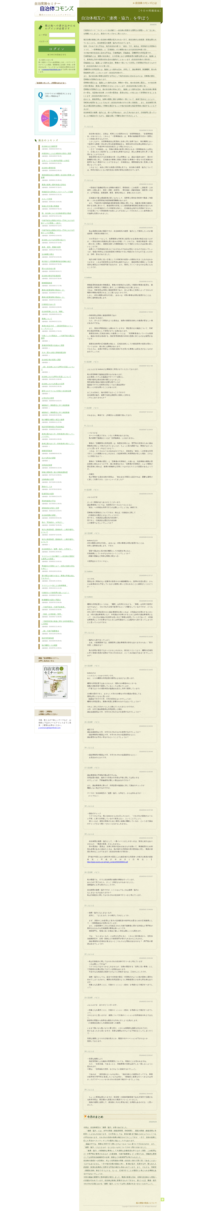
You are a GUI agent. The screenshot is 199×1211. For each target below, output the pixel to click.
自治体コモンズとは (146, 3)
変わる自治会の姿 (52, 270)
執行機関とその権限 (52, 646)
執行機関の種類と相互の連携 (52, 421)
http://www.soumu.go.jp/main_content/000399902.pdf (107, 862)
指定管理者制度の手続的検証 (52, 428)
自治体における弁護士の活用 (52, 385)
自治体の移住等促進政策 (52, 277)
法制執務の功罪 (52, 480)
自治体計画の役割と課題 (51, 361)
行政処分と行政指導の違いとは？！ (55, 594)
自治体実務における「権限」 (52, 313)
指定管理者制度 (52, 639)
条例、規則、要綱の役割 (52, 248)
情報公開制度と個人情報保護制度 (54, 473)
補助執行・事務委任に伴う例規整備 (55, 406)
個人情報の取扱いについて (146, 1203)
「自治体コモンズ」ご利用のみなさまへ (50, 83)
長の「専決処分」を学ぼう (52, 523)
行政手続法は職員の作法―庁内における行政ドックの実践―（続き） (58, 223)
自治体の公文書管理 (52, 147)
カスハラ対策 (52, 200)
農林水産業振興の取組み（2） (53, 291)
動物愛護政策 (52, 284)
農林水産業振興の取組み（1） (53, 298)
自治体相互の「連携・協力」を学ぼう (57, 550)
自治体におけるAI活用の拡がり (53, 241)
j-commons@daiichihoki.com (51, 69)
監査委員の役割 (52, 495)
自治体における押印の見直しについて (56, 378)
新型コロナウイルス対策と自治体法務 (56, 392)
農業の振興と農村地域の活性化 (53, 186)
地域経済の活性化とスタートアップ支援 (57, 193)
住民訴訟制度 (52, 466)
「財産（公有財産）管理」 (52, 615)
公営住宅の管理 (52, 399)
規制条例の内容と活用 (52, 509)
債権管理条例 (52, 452)
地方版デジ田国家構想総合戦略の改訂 (56, 262)
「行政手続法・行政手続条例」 (53, 608)
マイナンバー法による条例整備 (54, 586)
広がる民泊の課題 (48, 459)
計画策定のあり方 (52, 305)
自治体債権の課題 (52, 516)
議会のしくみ (52, 488)
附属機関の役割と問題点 (52, 601)
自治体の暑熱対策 (52, 169)
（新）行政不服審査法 (52, 632)
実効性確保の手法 (52, 502)
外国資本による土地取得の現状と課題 (56, 154)
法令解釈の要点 (52, 255)
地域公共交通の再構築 (52, 207)
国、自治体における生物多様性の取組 (56, 214)
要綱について (52, 320)
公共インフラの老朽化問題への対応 (55, 162)
